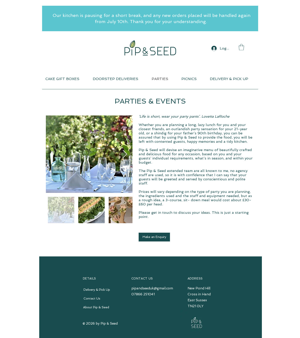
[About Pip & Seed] (96, 307)
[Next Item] (124, 154)
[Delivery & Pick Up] (97, 289)
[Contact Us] (92, 298)
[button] (241, 47)
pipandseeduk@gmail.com (152, 288)
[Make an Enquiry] (154, 237)
